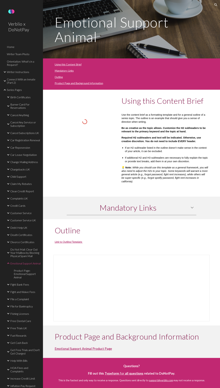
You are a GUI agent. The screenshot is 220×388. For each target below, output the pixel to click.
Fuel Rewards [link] (18, 335)
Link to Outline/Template (69, 241)
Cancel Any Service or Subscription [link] (23, 124)
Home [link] (10, 46)
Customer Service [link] (21, 213)
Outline (59, 77)
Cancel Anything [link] (19, 115)
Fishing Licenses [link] (19, 313)
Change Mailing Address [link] (24, 162)
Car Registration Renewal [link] (25, 140)
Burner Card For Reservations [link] (20, 106)
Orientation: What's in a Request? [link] (20, 63)
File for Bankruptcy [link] (21, 306)
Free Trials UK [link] (18, 328)
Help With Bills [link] (19, 360)
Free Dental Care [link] (20, 321)
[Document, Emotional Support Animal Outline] (131, 288)
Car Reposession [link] (20, 147)
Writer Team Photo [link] (18, 54)
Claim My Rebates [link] (21, 183)
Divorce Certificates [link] (22, 242)
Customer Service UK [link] (23, 220)
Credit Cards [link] (17, 205)
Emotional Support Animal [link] (25, 263)
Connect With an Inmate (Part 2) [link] (21, 81)
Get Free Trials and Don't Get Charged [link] (25, 351)
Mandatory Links (64, 70)
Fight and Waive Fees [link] (22, 291)
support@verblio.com (161, 380)
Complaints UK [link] (19, 198)
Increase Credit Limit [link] (22, 378)
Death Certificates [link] (21, 234)
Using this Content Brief (68, 64)
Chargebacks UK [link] (20, 169)
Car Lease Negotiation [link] (23, 154)
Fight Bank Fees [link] (19, 284)
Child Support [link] (18, 176)
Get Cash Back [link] (19, 342)
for (122, 373)
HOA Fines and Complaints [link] (19, 369)
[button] (216, 5)
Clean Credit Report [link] (22, 191)
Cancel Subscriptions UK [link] (24, 133)
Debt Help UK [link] (18, 227)
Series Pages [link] (14, 89)
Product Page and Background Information (79, 83)
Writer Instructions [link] (18, 72)
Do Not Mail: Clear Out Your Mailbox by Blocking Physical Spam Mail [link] (24, 253)
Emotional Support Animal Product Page (83, 349)
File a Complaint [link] (19, 299)
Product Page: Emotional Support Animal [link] (25, 274)
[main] (131, 29)
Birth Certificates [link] (20, 97)
